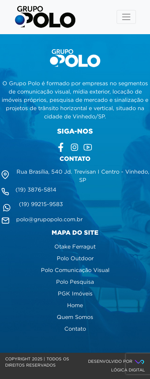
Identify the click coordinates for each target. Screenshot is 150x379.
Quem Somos (75, 317)
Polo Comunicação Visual (75, 270)
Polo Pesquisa (75, 282)
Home (75, 305)
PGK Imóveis (75, 294)
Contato (75, 329)
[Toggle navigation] (126, 17)
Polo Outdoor (75, 258)
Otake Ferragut (75, 247)
